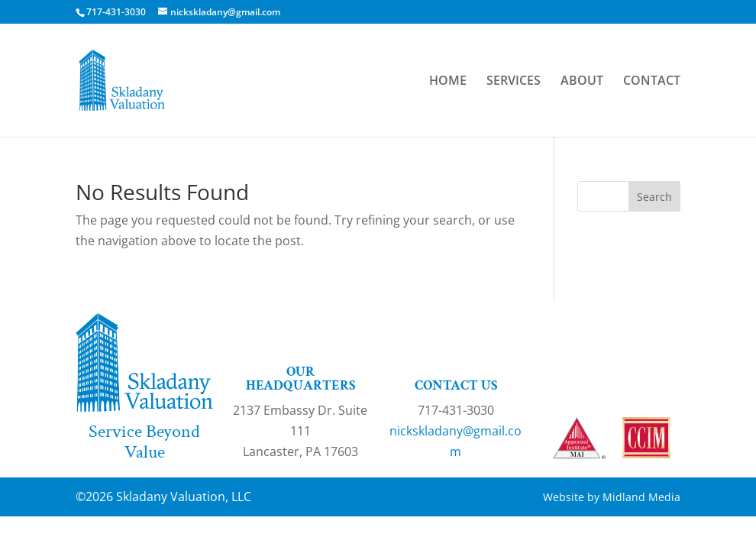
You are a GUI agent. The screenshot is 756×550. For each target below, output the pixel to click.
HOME (448, 82)
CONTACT (651, 82)
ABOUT (582, 82)
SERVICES (513, 82)
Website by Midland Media (611, 497)
